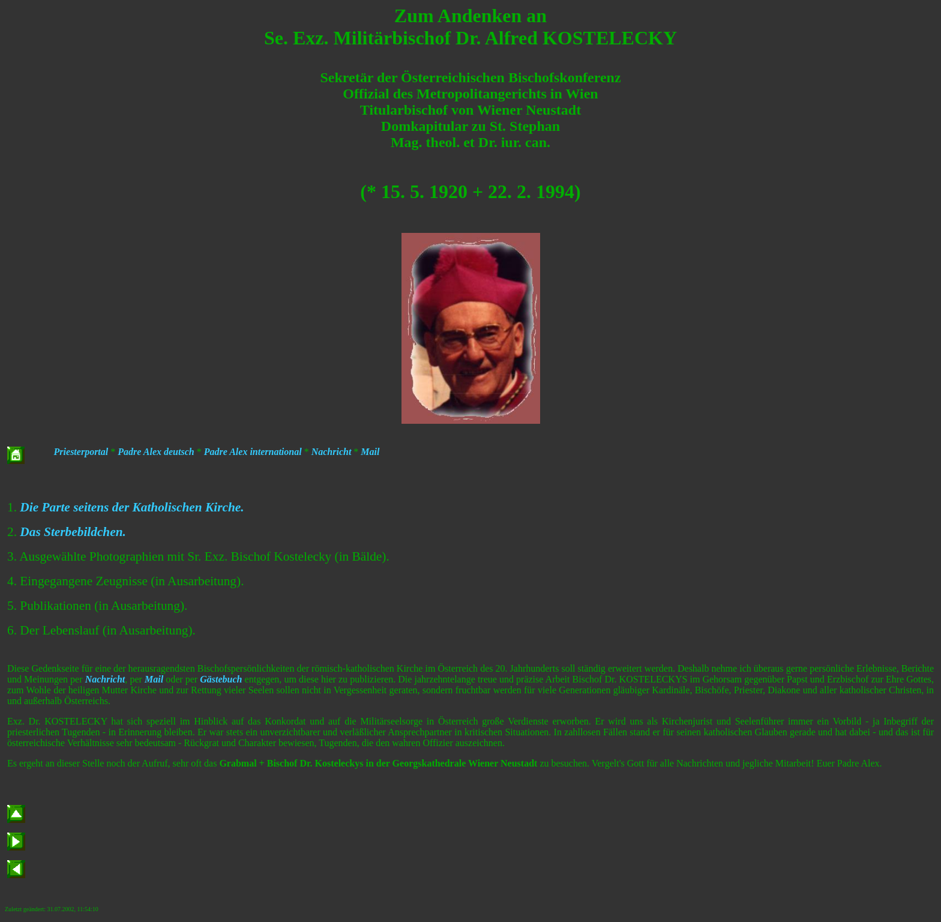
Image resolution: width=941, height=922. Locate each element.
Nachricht (331, 452)
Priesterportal (81, 452)
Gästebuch (221, 679)
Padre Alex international (253, 452)
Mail (370, 452)
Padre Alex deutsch (156, 452)
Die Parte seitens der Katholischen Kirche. (132, 507)
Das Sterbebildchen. (73, 532)
